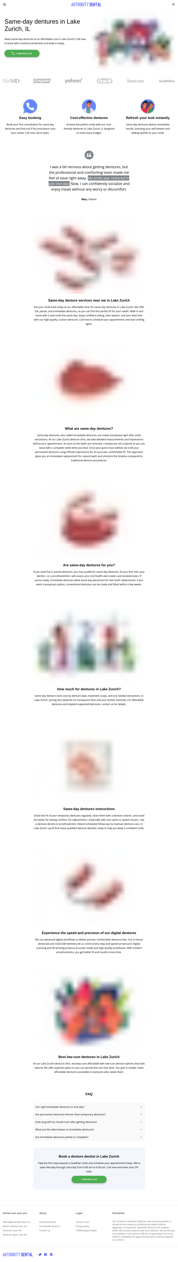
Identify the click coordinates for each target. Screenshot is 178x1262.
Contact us (44, 1230)
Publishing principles (86, 1230)
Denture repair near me (15, 1234)
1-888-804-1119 (22, 53)
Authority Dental (47, 1222)
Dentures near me (12, 1230)
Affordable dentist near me (16, 1222)
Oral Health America (49, 1226)
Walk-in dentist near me (15, 1226)
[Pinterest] (51, 1254)
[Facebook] (45, 1254)
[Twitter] (40, 1254)
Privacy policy (82, 1226)
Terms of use (82, 1222)
